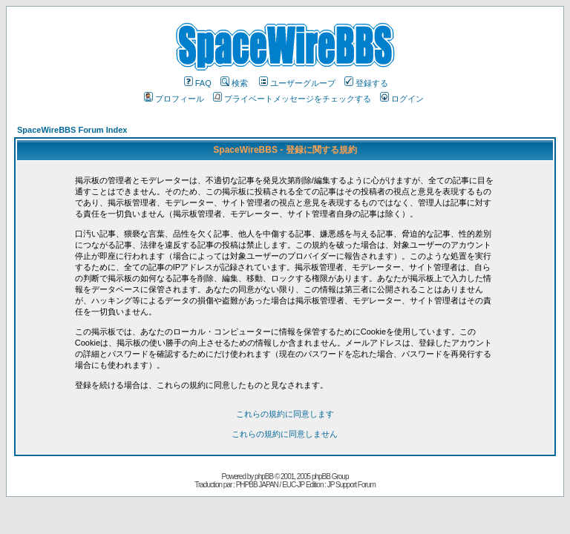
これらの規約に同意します (285, 413)
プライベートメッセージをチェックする (292, 98)
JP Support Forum (351, 485)
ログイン (402, 98)
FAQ (198, 83)
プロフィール (174, 98)
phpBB (264, 476)
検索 (234, 83)
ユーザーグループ (297, 83)
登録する (366, 83)
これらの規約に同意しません (285, 433)
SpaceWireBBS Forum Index (72, 129)
